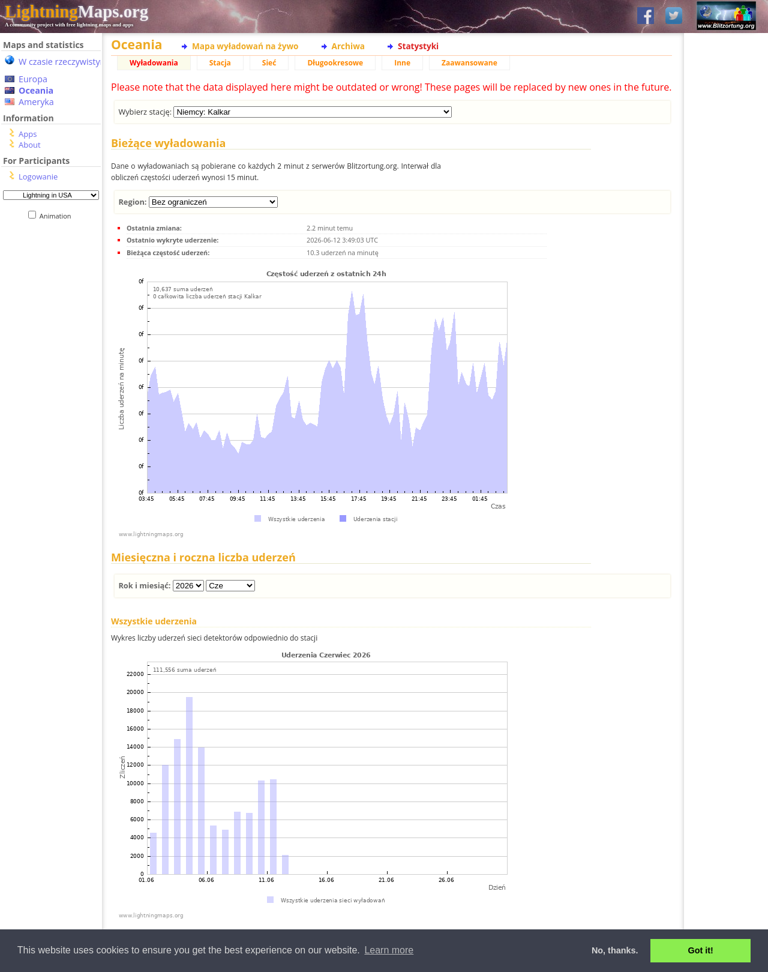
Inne (402, 63)
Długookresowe (335, 63)
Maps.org (76, 11)
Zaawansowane (469, 63)
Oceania (36, 90)
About (30, 144)
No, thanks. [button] (615, 950)
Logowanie (38, 176)
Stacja (220, 63)
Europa (33, 79)
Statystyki (418, 46)
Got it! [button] (700, 950)
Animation (58, 215)
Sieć (269, 63)
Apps (28, 133)
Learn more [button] (388, 950)
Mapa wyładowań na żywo (245, 46)
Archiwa (348, 46)
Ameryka (36, 101)
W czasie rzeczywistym (63, 61)
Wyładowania (154, 63)
